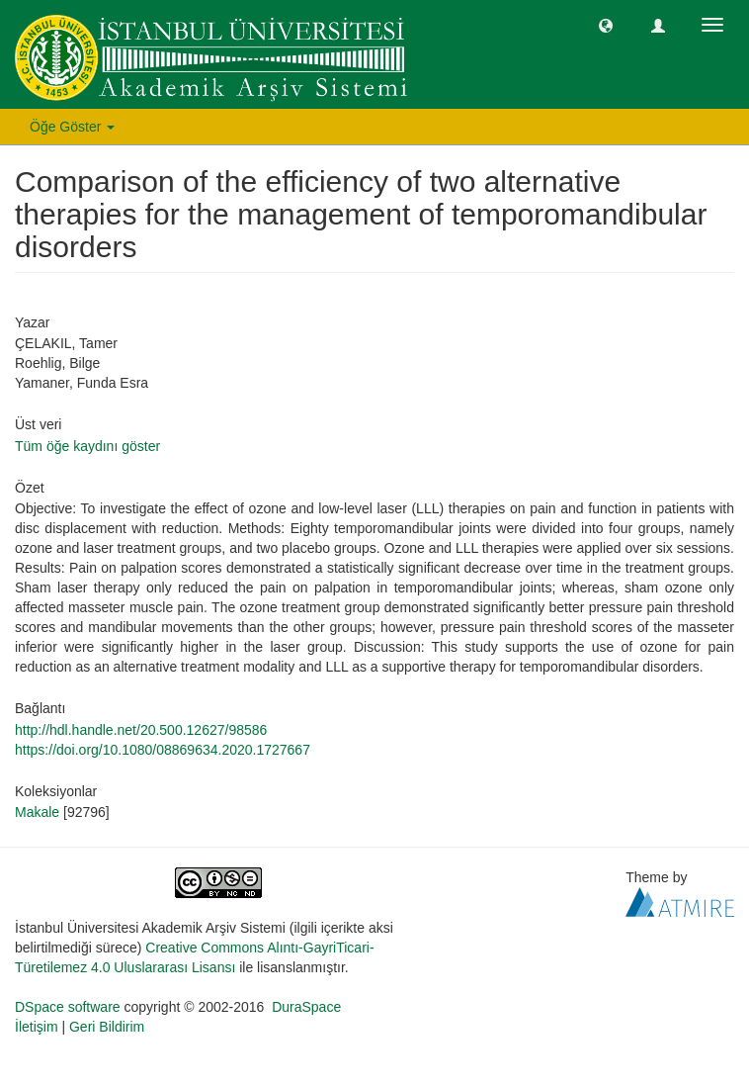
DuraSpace (306, 1007)
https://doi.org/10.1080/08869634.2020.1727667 (162, 750)
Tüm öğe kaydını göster (87, 446)
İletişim (36, 1027)
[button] (606, 25)
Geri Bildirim (106, 1027)
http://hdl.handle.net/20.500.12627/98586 (141, 730)
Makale (37, 812)
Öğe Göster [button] (72, 127)
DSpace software (68, 1007)
